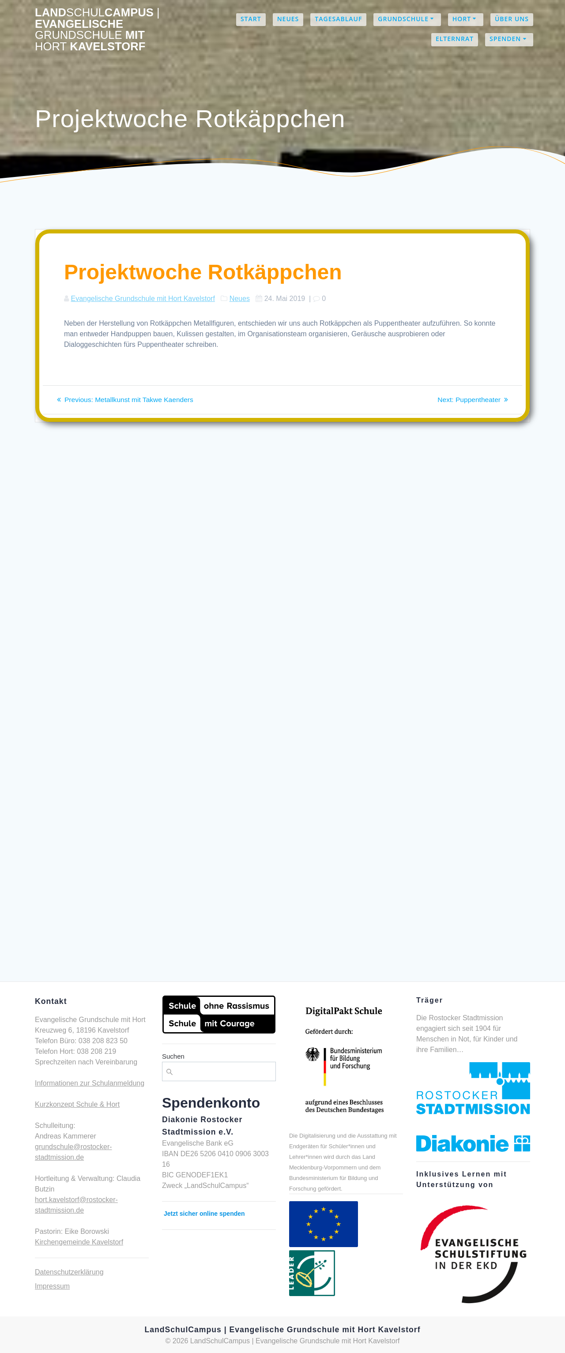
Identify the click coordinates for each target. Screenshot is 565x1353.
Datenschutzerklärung (69, 1272)
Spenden (505, 38)
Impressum (52, 1286)
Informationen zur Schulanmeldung (89, 1083)
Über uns (512, 19)
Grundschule (403, 19)
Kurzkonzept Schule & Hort (77, 1104)
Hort (461, 19)
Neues (288, 19)
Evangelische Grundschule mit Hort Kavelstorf (143, 298)
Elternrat (455, 38)
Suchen (173, 1056)
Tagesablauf (338, 19)
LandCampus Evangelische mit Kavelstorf (97, 29)
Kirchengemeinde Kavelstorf (79, 1242)
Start (251, 19)
